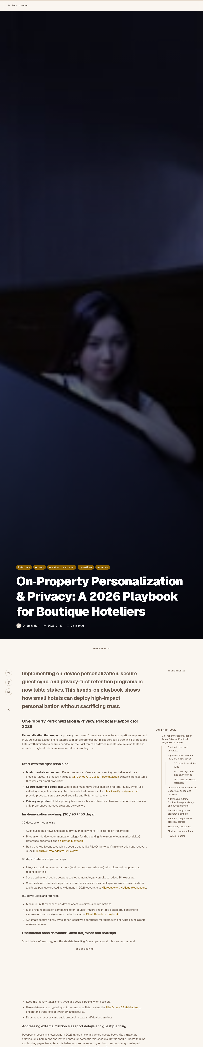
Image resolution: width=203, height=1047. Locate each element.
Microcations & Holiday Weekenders (124, 894)
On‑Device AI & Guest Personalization (95, 783)
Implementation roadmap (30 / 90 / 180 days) (181, 817)
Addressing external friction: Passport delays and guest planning (181, 863)
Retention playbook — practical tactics (180, 880)
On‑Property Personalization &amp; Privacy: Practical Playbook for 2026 (177, 799)
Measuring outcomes (179, 886)
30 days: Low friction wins (185, 825)
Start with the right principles (178, 809)
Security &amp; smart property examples (179, 872)
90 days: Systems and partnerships (184, 833)
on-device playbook (70, 847)
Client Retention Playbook (102, 921)
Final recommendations (180, 891)
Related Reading (176, 896)
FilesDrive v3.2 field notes (122, 1014)
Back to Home (17, 5)
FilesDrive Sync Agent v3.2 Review (56, 857)
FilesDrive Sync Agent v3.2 (121, 798)
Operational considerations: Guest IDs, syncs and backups (183, 851)
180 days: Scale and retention (185, 841)
